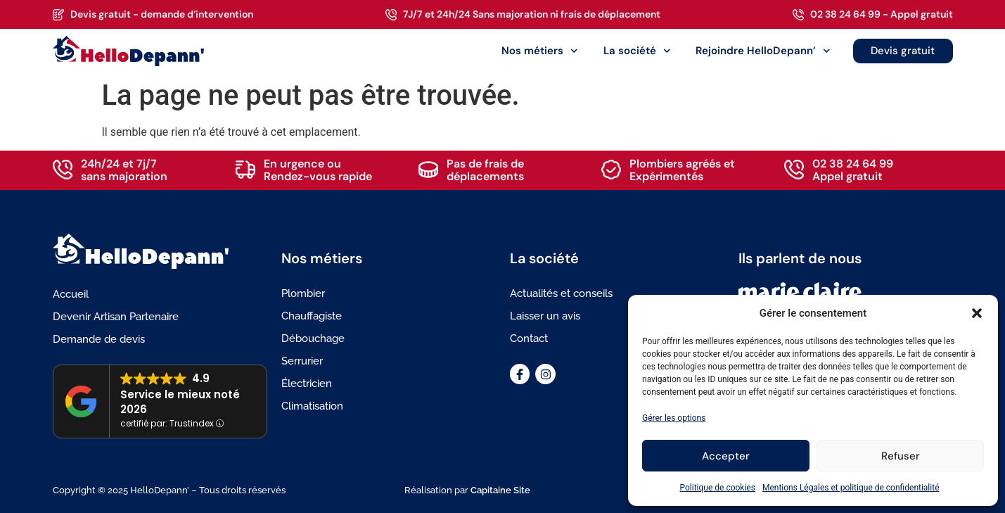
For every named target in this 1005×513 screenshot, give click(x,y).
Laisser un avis (545, 316)
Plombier (303, 293)
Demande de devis (99, 339)
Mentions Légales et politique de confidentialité (851, 488)
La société (637, 51)
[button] (977, 313)
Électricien (306, 383)
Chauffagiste (311, 316)
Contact (529, 338)
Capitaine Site (500, 490)
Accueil (71, 294)
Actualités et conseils (561, 293)
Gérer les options (673, 418)
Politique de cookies (717, 488)
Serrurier (302, 361)
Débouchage (313, 338)
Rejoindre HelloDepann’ (763, 51)
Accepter (726, 456)
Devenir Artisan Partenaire (116, 316)
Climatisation (312, 406)
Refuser (900, 456)
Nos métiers (539, 51)
